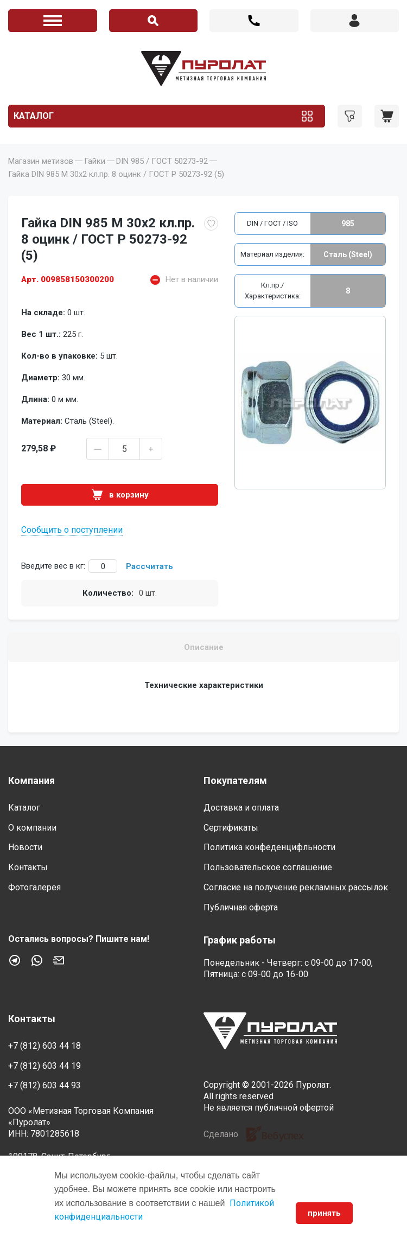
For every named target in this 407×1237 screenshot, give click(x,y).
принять (324, 1213)
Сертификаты (231, 827)
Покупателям (235, 780)
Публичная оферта (241, 907)
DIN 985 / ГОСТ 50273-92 (162, 161)
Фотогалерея (34, 887)
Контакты (28, 867)
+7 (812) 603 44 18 (253, 20)
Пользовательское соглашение (268, 867)
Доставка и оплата (241, 807)
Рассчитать (149, 566)
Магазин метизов (40, 161)
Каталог (34, 116)
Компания (31, 780)
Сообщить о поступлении (72, 530)
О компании (32, 827)
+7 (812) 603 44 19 (44, 1066)
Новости (25, 847)
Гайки (94, 161)
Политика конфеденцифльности (269, 847)
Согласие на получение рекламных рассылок (296, 887)
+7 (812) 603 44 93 (44, 1085)
